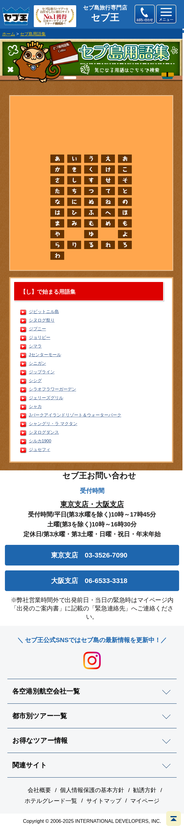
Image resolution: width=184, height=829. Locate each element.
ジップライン (42, 371)
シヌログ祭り (42, 320)
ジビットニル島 (44, 311)
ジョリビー (39, 337)
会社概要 (39, 790)
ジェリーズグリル (46, 397)
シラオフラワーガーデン (52, 389)
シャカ (35, 406)
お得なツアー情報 (40, 740)
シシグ (35, 380)
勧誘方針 (144, 790)
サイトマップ (103, 801)
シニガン (37, 363)
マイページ (144, 801)
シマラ (35, 346)
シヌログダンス (44, 432)
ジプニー (37, 328)
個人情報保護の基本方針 (92, 790)
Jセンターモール (45, 354)
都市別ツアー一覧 (39, 716)
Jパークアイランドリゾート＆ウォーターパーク (75, 414)
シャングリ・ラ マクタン (53, 423)
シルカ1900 (40, 440)
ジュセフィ (39, 449)
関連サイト (29, 765)
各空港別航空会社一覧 (46, 691)
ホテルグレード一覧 (51, 801)
